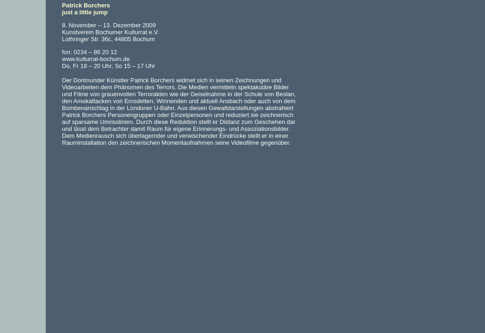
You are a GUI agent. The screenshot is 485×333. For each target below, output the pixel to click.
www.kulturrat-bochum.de (96, 59)
